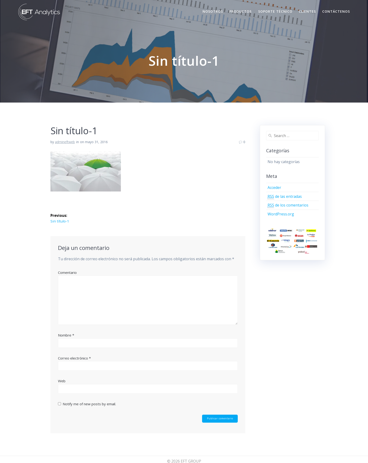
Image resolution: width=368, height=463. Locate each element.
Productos (240, 11)
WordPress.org (281, 214)
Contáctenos (336, 11)
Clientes (307, 11)
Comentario (67, 272)
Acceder (274, 187)
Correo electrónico (74, 358)
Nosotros (213, 11)
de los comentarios (288, 205)
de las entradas (285, 196)
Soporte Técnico (275, 11)
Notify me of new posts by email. (89, 404)
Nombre (66, 335)
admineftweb (65, 142)
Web (61, 381)
